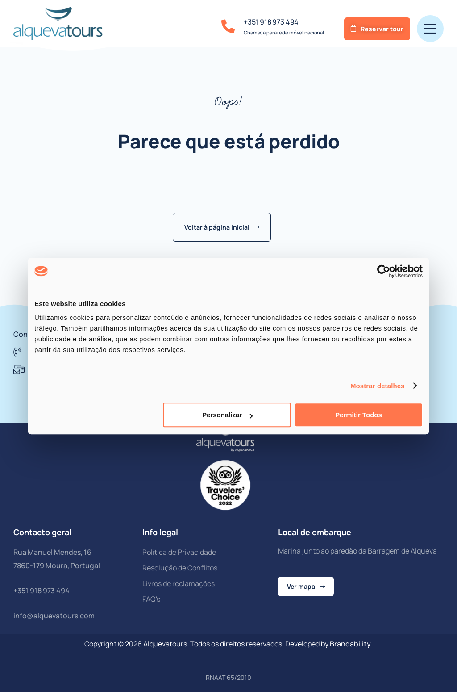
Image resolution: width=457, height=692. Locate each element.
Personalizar (227, 415)
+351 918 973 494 (271, 22)
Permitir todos (358, 415)
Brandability (350, 644)
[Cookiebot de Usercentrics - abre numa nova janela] (384, 271)
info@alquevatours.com (54, 616)
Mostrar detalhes (377, 386)
